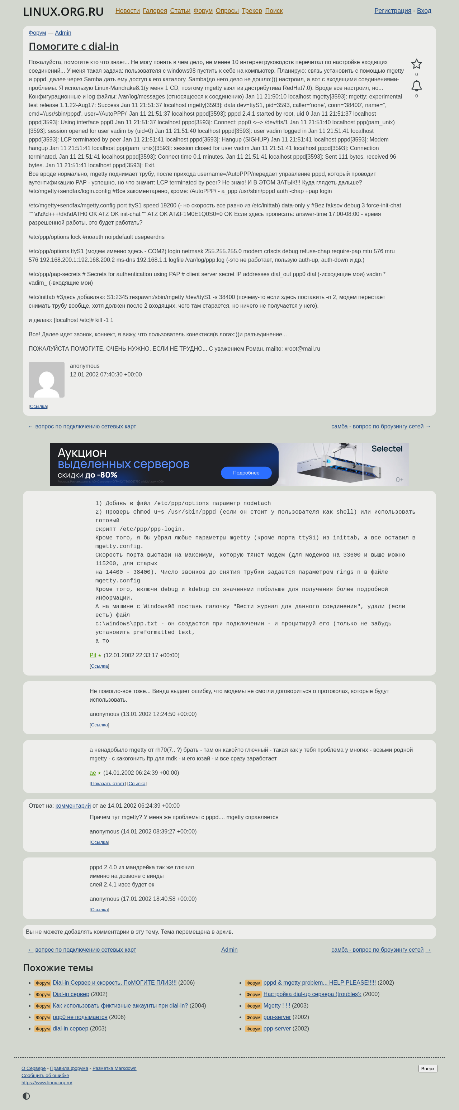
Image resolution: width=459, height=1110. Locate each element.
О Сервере (34, 1068)
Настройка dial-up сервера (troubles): (312, 994)
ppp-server (277, 1017)
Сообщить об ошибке (45, 1075)
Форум (203, 10)
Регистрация (393, 10)
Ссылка (38, 406)
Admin (63, 33)
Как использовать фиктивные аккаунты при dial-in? (120, 1006)
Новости (127, 10)
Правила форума (69, 1068)
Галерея (155, 10)
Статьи (180, 10)
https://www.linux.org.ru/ (47, 1082)
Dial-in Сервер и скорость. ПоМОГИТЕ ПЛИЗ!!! (114, 983)
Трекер (252, 10)
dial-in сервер (70, 1028)
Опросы (227, 10)
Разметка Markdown (115, 1068)
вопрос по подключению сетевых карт (85, 426)
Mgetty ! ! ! (277, 1006)
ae (93, 773)
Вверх (428, 1068)
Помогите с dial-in (74, 46)
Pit (93, 655)
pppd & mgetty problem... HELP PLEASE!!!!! (320, 983)
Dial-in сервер (71, 994)
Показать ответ (108, 783)
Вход (424, 10)
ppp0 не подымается (80, 1017)
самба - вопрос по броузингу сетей (377, 426)
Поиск (274, 10)
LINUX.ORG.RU (63, 11)
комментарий (73, 806)
